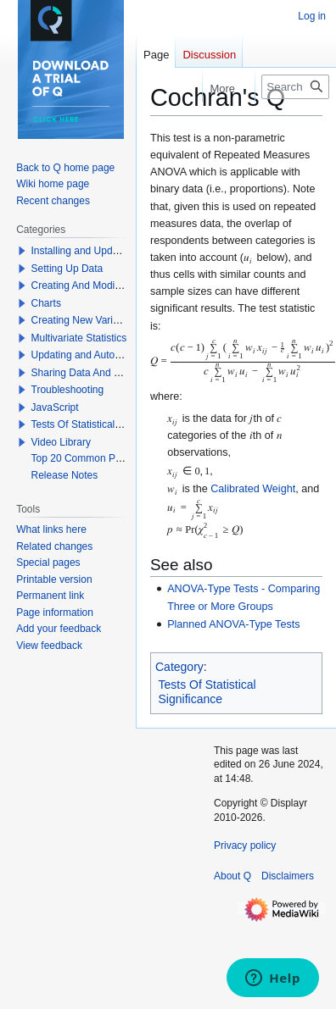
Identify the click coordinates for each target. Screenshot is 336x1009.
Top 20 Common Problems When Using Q (126, 458)
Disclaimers (287, 876)
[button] (22, 251)
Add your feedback (58, 629)
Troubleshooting (67, 390)
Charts (46, 303)
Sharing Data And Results (89, 373)
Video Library (61, 442)
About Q (232, 876)
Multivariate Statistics (79, 338)
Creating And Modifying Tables (100, 285)
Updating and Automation (88, 355)
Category (179, 667)
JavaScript (55, 407)
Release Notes (64, 475)
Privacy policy (245, 845)
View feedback (49, 645)
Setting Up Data (67, 268)
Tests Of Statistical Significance (207, 692)
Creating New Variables (84, 320)
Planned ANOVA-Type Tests (233, 624)
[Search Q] (295, 87)
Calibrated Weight (252, 489)
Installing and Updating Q (88, 251)
